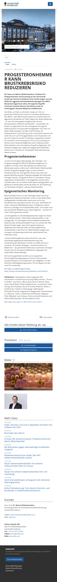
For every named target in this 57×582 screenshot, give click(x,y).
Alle (6, 57)
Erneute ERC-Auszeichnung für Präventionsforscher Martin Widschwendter (27, 440)
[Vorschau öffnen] (28, 376)
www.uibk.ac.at (14, 536)
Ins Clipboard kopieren (28, 350)
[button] (31, 47)
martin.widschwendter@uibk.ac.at (22, 515)
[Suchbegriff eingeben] (19, 47)
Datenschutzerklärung (13, 568)
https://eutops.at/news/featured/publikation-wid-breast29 (26, 271)
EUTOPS (30, 140)
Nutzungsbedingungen (13, 566)
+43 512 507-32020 (15, 531)
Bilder (8, 360)
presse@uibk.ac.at (17, 534)
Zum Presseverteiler (14, 559)
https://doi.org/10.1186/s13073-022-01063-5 (25, 302)
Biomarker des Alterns (14, 433)
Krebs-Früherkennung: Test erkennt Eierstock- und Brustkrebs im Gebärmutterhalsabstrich (27, 489)
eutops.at (12, 517)
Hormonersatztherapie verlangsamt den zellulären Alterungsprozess (27, 481)
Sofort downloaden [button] (28, 330)
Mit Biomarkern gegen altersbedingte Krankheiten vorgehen (26, 448)
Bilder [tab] (14, 64)
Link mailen (47, 317)
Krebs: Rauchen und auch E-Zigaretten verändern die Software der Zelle (28, 426)
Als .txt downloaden (28, 345)
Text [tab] (7, 64)
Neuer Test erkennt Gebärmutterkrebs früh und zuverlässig (25, 472)
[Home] (11, 4)
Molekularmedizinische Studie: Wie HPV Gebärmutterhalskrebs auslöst (22, 456)
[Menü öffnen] (50, 4)
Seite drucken (13, 317)
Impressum (9, 570)
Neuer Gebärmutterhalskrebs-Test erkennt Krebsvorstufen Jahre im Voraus (23, 464)
